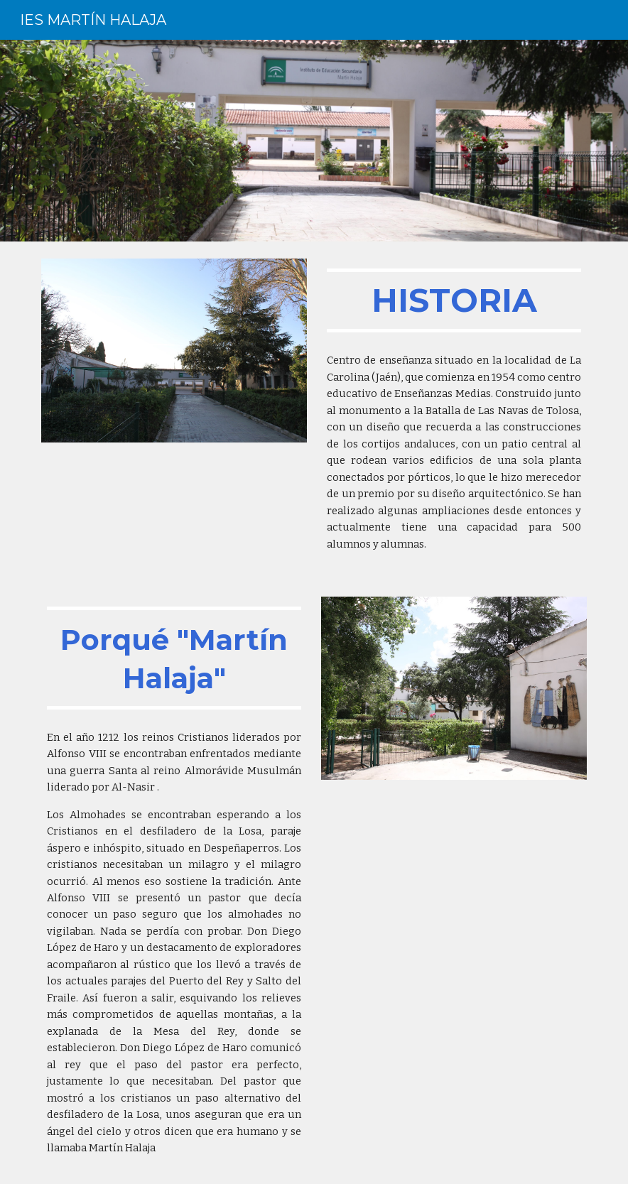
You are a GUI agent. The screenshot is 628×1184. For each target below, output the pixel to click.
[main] (454, 300)
